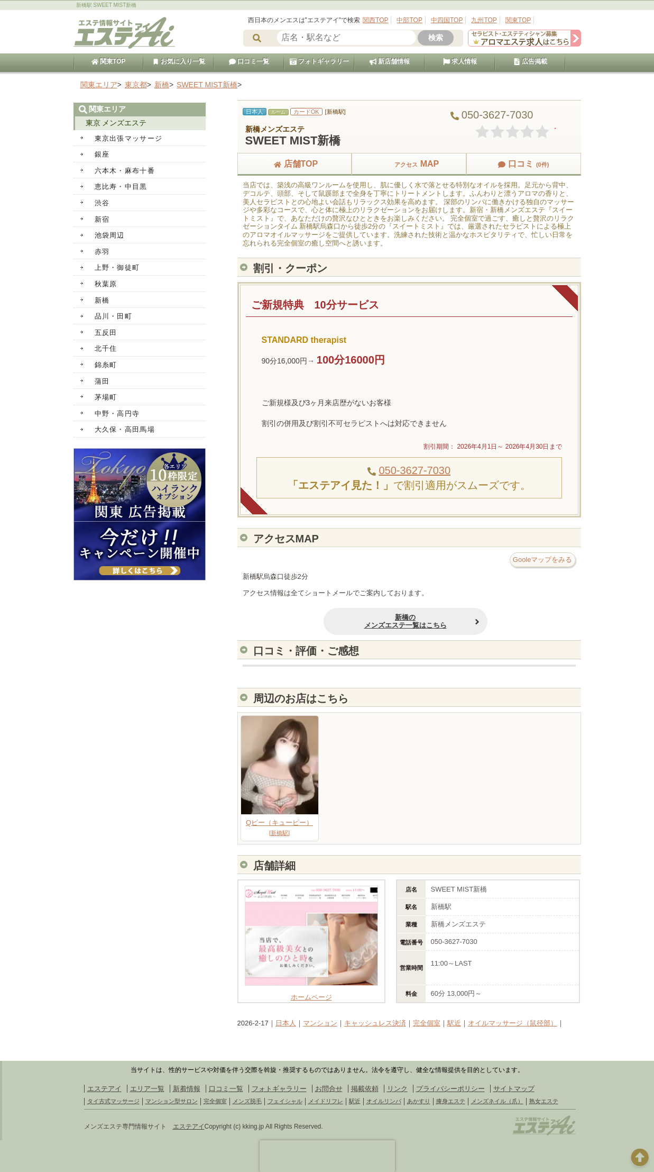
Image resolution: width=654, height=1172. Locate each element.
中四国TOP (447, 20)
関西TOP (375, 20)
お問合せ (329, 1089)
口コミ (523, 164)
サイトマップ (514, 1089)
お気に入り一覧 (178, 61)
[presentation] (327, 1156)
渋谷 (102, 203)
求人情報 (460, 61)
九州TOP (483, 20)
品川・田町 (114, 316)
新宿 (102, 219)
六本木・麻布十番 (125, 171)
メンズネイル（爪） (497, 1101)
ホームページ (311, 993)
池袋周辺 (110, 235)
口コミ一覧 (249, 61)
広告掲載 (530, 61)
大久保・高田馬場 (125, 429)
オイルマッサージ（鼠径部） (512, 1023)
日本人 (285, 1023)
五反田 (106, 333)
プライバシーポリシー (450, 1089)
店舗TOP (294, 164)
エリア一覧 (147, 1089)
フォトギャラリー (319, 61)
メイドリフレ (325, 1101)
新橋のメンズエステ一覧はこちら (359, 621)
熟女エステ (543, 1101)
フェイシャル (285, 1101)
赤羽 (102, 252)
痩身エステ (450, 1101)
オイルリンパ (383, 1101)
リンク (397, 1089)
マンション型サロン (171, 1101)
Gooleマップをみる (543, 560)
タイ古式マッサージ (113, 1101)
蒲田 (102, 381)
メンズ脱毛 (247, 1101)
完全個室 (426, 1023)
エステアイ (104, 1089)
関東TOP (518, 20)
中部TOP (409, 20)
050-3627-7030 (414, 470)
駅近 (454, 1023)
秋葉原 (106, 284)
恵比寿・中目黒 (121, 186)
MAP (409, 164)
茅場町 (106, 397)
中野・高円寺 (117, 413)
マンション (320, 1023)
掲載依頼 (365, 1089)
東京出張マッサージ (129, 138)
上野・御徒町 (117, 267)
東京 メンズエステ (116, 123)
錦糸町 (106, 365)
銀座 (102, 154)
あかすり (418, 1101)
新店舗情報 (390, 61)
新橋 (102, 300)
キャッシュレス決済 (375, 1023)
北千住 (106, 348)
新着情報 (186, 1089)
